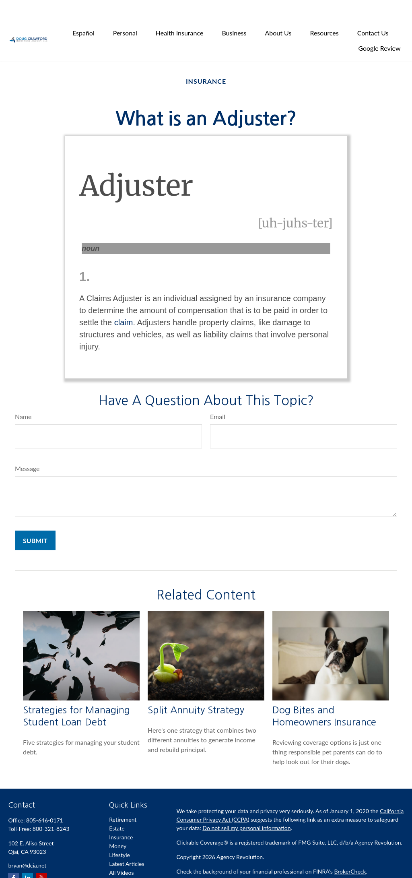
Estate (116, 809)
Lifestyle (119, 836)
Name (23, 397)
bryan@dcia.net (27, 846)
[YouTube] (41, 859)
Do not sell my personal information (246, 809)
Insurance (121, 818)
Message (27, 449)
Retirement (122, 800)
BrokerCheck (350, 852)
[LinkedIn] (27, 859)
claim (123, 303)
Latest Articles (126, 844)
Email (217, 397)
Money (117, 827)
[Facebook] (13, 859)
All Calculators (126, 862)
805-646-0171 (44, 801)
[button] (83, 13)
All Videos (121, 853)
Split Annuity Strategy (196, 691)
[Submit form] (35, 521)
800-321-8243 (51, 809)
